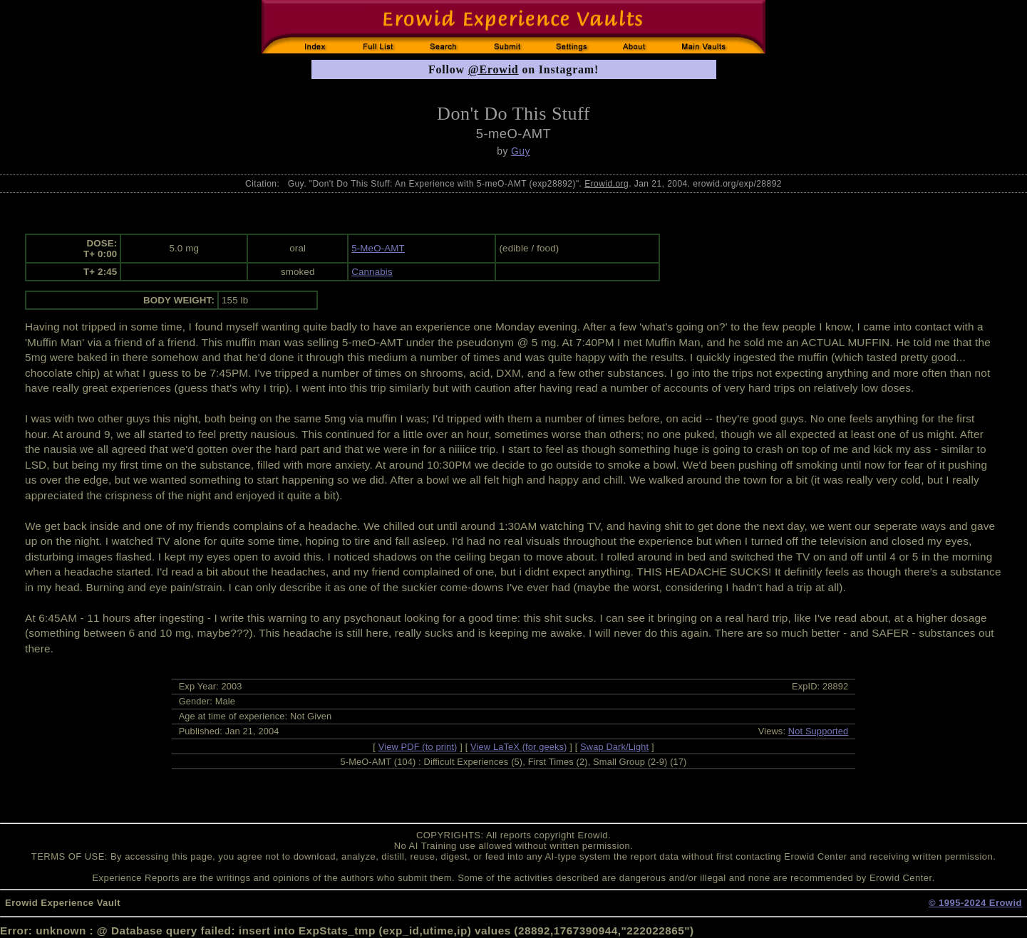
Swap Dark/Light (614, 746)
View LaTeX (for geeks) (518, 746)
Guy (520, 151)
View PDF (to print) (418, 746)
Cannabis (372, 271)
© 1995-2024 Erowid (975, 902)
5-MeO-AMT (378, 248)
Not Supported (818, 731)
